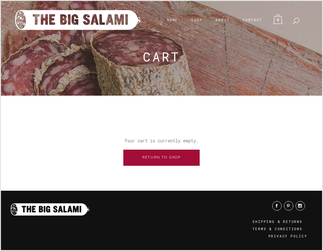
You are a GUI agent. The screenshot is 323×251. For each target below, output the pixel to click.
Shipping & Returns (277, 221)
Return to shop (161, 157)
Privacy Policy (287, 236)
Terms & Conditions (277, 228)
